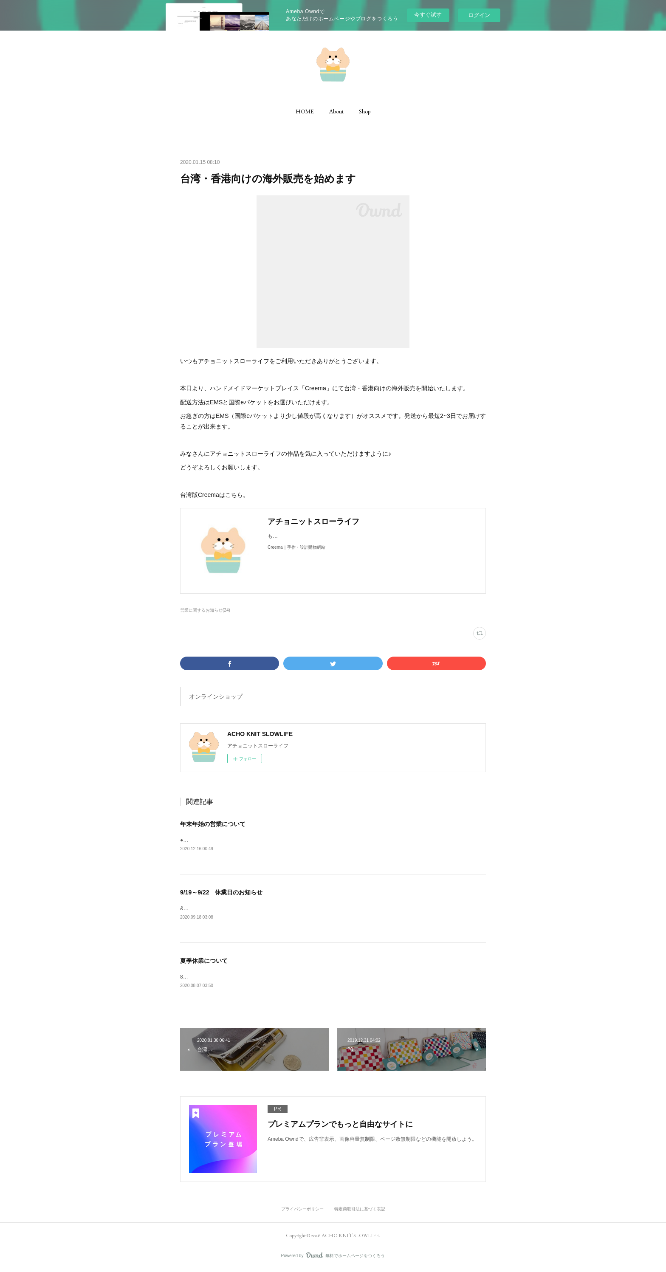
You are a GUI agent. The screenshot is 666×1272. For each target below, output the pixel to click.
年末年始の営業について (213, 824)
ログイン (479, 15)
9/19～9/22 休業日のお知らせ (221, 893)
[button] (305, 111)
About (336, 111)
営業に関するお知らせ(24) (205, 610)
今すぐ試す (428, 14)
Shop (364, 111)
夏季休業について (204, 962)
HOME (305, 111)
